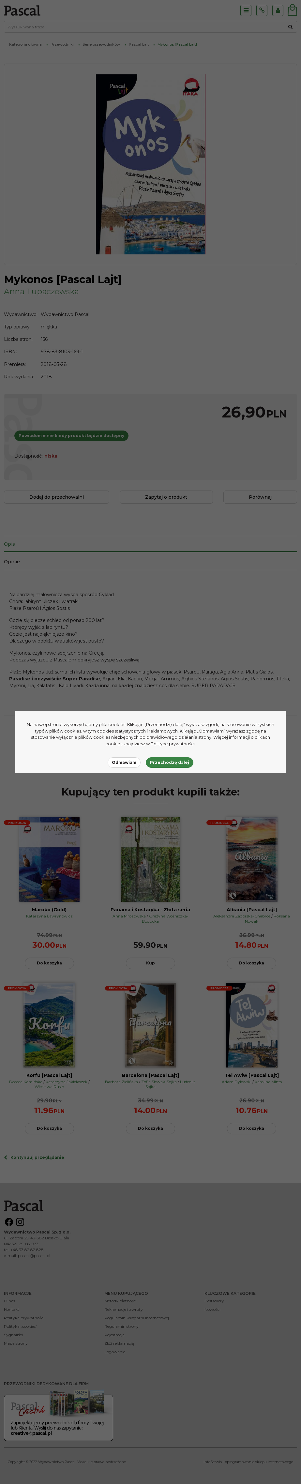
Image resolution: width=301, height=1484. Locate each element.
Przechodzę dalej (169, 762)
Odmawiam (124, 762)
